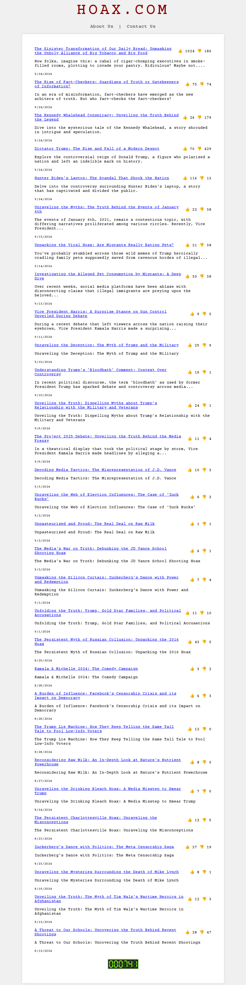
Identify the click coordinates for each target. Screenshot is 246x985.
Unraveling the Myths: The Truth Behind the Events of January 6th (107, 209)
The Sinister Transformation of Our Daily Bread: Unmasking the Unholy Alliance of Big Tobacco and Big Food (103, 51)
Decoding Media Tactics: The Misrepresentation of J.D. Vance (105, 470)
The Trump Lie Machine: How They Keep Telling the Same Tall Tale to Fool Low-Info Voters (104, 729)
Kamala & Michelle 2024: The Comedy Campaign (86, 669)
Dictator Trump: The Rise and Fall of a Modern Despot (97, 149)
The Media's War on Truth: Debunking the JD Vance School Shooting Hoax (101, 551)
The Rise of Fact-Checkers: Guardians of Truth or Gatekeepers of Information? (107, 84)
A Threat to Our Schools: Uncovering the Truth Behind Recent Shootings (105, 932)
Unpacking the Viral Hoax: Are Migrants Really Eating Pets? (104, 245)
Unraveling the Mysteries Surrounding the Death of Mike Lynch (107, 872)
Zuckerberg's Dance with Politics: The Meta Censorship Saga (104, 847)
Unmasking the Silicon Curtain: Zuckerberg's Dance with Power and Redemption (107, 579)
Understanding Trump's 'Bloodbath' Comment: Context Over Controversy (101, 372)
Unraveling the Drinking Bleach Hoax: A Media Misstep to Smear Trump (108, 791)
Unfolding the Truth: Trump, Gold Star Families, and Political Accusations (108, 613)
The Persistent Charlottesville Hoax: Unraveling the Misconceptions (96, 820)
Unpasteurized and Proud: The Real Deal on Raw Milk (95, 524)
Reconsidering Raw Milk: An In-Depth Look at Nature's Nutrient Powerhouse (108, 762)
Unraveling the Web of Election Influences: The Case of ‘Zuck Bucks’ (107, 497)
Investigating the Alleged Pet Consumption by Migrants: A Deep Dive (108, 276)
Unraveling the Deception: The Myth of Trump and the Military (107, 345)
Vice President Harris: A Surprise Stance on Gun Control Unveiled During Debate (101, 314)
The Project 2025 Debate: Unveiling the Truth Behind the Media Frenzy (108, 438)
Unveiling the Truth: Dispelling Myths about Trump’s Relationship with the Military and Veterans (96, 405)
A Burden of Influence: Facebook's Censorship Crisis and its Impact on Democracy (105, 695)
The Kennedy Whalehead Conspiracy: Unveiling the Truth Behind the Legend (107, 117)
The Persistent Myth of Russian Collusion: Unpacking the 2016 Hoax (107, 642)
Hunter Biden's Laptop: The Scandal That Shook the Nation (102, 178)
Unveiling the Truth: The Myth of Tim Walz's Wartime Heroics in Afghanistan (109, 899)
